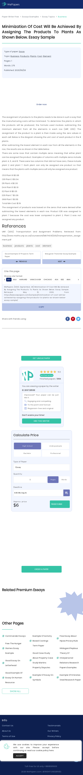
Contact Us (7, 725)
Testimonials (54, 725)
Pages (53, 480)
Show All (15, 691)
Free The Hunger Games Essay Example (13, 648)
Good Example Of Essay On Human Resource (14, 678)
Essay (22, 51)
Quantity (17, 474)
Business (15, 56)
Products (24, 56)
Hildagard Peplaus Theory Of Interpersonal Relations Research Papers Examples (69, 658)
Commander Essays (15, 636)
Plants (33, 56)
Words (64, 480)
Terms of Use (8, 736)
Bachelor (27, 453)
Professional (55, 453)
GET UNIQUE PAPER (41, 358)
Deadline (17, 487)
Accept (20, 756)
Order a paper (41, 569)
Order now (41, 104)
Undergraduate (55, 446)
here (51, 750)
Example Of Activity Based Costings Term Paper (42, 641)
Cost (39, 56)
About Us (6, 731)
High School (27, 446)
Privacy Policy (54, 736)
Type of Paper (20, 462)
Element (47, 56)
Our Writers (53, 731)
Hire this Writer (41, 421)
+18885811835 (50, 766)
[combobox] (41, 467)
